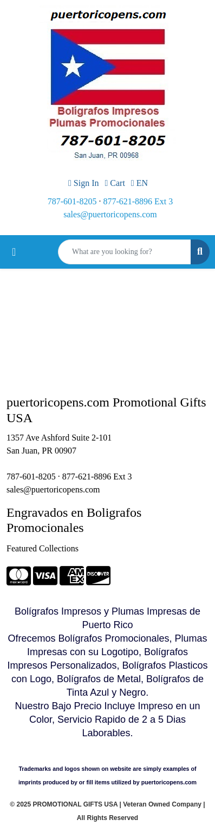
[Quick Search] (124, 251)
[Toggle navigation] (13, 251)
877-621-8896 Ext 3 (138, 201)
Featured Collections (42, 548)
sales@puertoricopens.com (110, 214)
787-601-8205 (72, 201)
